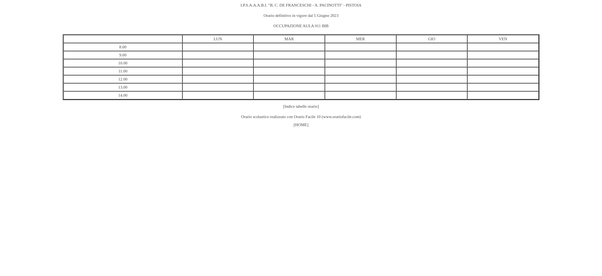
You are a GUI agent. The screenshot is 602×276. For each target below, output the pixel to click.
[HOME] (301, 125)
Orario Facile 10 (307, 117)
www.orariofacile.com (341, 117)
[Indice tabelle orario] (301, 106)
